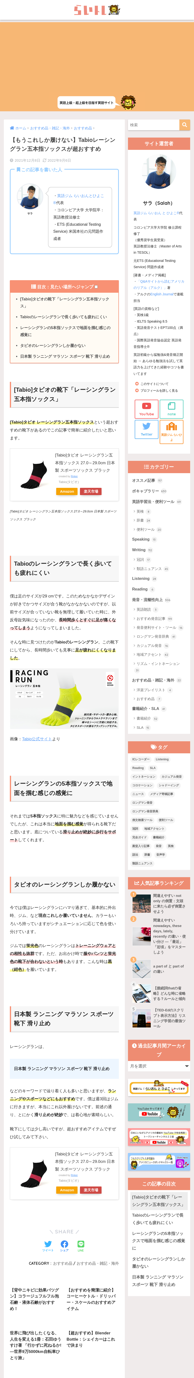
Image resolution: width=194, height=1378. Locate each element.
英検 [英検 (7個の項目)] (171, 848)
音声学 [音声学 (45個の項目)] (160, 856)
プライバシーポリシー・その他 (155, 1357)
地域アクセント (153, 656)
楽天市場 (93, 492)
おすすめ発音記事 (155, 620)
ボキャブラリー (150, 491)
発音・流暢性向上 (152, 601)
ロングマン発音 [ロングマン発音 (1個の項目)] (142, 804)
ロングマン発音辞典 (156, 638)
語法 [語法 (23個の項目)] (135, 856)
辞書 (144, 521)
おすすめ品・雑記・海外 (158, 682)
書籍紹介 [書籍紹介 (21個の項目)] (158, 839)
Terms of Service (134, 1367)
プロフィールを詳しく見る (160, 390)
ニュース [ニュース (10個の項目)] (138, 796)
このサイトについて (155, 383)
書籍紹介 (147, 721)
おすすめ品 (149, 701)
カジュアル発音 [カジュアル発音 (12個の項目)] (172, 778)
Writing (142, 551)
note (171, 408)
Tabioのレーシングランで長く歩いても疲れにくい (63, 317)
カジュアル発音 (153, 647)
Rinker (74, 477)
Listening (145, 580)
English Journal (162, 294)
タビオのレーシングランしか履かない (52, 346)
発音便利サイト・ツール (160, 629)
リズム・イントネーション (157, 669)
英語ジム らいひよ (171, 431)
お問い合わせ (89, 1357)
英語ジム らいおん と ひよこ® (156, 213)
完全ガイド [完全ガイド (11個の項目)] (139, 839)
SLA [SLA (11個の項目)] (153, 770)
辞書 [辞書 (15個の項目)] (147, 856)
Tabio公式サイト (37, 740)
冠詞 (144, 561)
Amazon (68, 492)
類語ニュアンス (153, 570)
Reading (144, 590)
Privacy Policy (115, 1367)
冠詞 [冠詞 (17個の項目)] (135, 830)
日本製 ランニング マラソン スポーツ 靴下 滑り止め (65, 357)
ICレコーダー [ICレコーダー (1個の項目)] (141, 761)
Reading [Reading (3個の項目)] (138, 770)
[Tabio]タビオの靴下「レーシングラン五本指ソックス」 (65, 302)
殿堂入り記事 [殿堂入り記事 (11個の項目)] (141, 848)
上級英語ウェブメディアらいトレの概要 (44, 1357)
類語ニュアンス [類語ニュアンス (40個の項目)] (142, 865)
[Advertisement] (97, 56)
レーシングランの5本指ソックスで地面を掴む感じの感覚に (65, 332)
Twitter (146, 429)
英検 (144, 512)
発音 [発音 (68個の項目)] (159, 848)
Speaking (145, 540)
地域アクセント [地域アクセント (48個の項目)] (154, 830)
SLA (144, 730)
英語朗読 (147, 611)
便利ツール (149, 530)
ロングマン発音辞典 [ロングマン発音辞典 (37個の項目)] (145, 813)
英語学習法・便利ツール (158, 502)
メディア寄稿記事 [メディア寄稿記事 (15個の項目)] (161, 796)
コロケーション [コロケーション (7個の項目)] (142, 787)
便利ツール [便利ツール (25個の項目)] (166, 822)
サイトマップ (116, 1357)
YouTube (146, 408)
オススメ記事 (148, 481)
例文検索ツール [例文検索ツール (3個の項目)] (142, 822)
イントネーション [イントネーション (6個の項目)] (143, 778)
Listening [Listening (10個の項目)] (162, 761)
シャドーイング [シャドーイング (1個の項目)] (169, 787)
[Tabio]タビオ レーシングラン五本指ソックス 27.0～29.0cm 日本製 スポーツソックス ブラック (85, 464)
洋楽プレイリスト (155, 692)
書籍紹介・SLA (150, 711)
